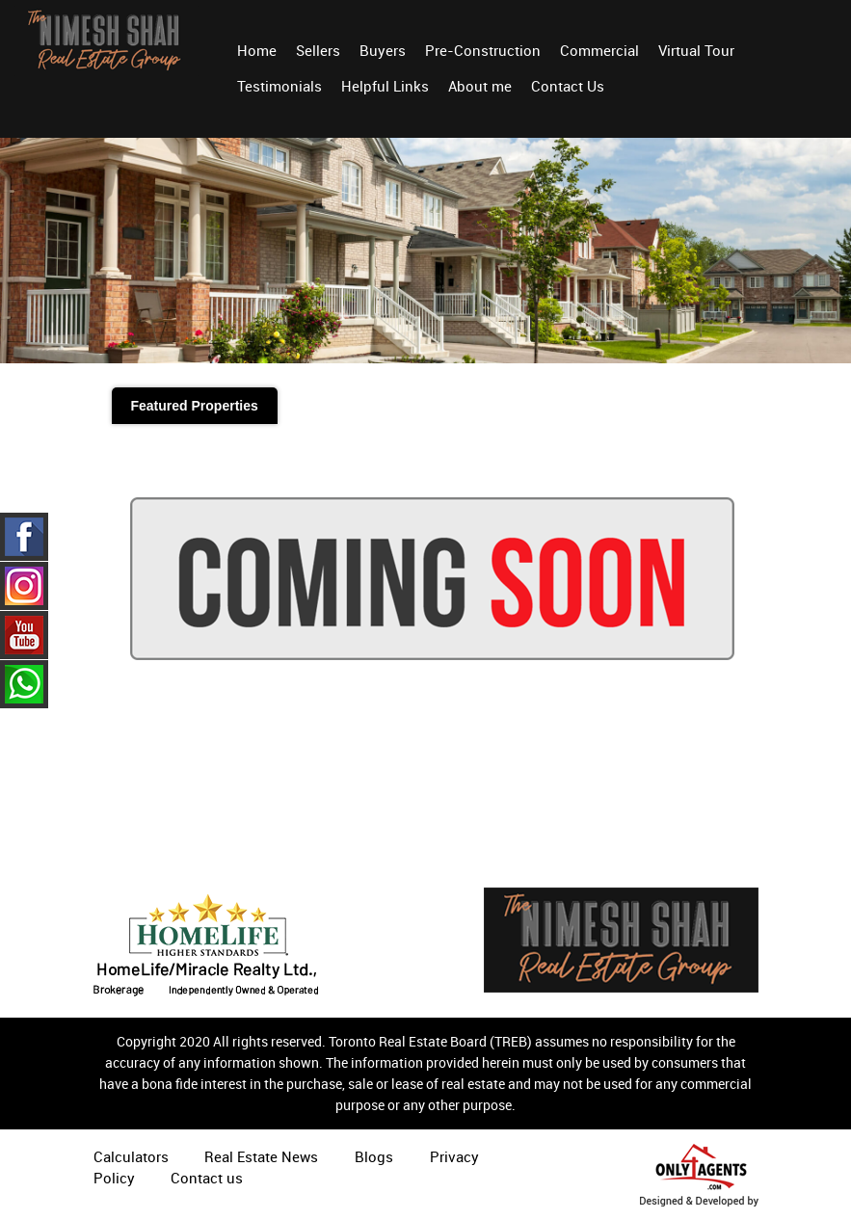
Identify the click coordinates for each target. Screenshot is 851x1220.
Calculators (131, 1156)
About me (480, 85)
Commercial (599, 50)
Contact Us (567, 85)
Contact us (207, 1177)
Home (257, 50)
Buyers (382, 50)
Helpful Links (385, 85)
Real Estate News (261, 1156)
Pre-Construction (483, 50)
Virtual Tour (696, 50)
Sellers (318, 50)
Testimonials (279, 85)
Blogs (374, 1156)
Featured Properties (194, 405)
